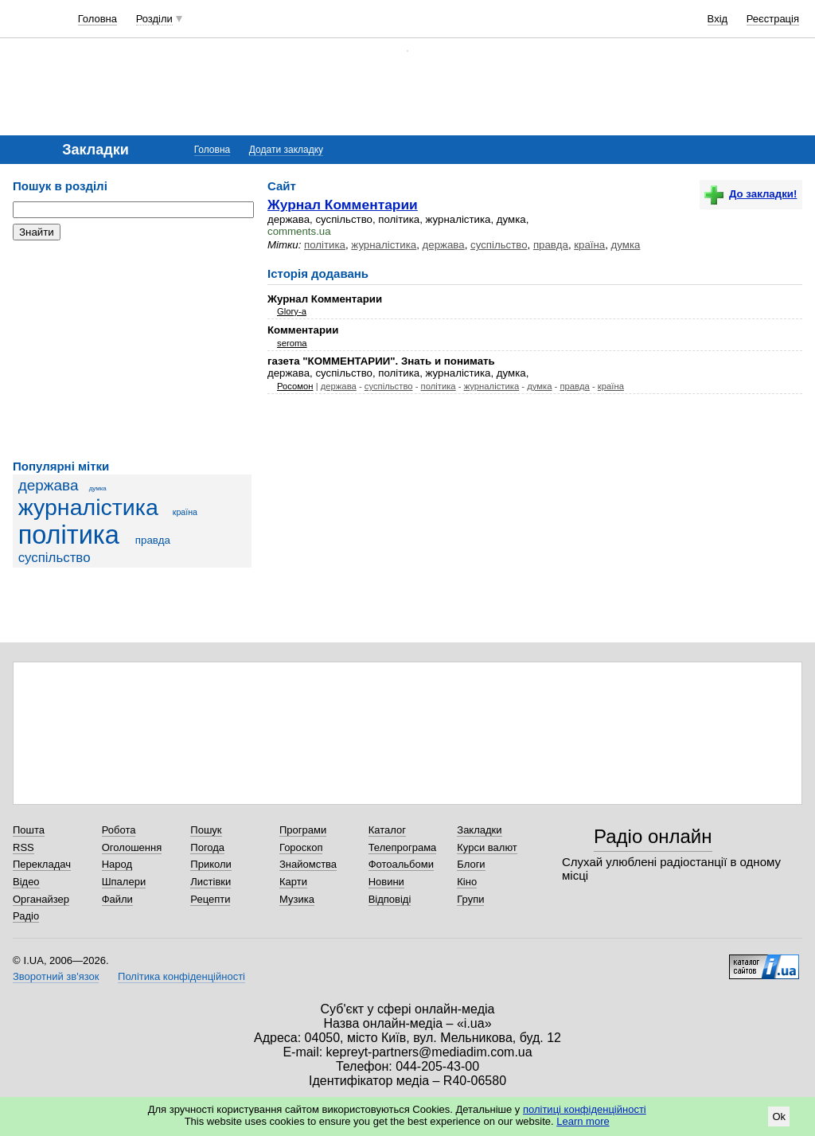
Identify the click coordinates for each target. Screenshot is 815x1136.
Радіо (26, 916)
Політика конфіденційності (181, 976)
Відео (26, 882)
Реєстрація (773, 19)
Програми (302, 830)
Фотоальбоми (401, 864)
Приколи (210, 864)
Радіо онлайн (653, 836)
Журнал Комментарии (342, 205)
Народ (117, 864)
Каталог (387, 830)
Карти (293, 882)
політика (68, 535)
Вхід (718, 19)
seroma (292, 343)
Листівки (210, 882)
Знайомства (308, 864)
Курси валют (487, 847)
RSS (23, 847)
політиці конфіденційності (584, 1109)
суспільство (54, 557)
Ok (779, 1116)
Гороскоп (300, 847)
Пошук (205, 830)
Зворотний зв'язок (56, 976)
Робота (119, 830)
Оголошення (132, 847)
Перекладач (42, 864)
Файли (117, 899)
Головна (97, 19)
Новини (386, 882)
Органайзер (41, 899)
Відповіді (390, 899)
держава (48, 485)
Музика (296, 899)
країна (185, 512)
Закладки (479, 830)
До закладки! (750, 194)
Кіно (467, 882)
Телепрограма (403, 847)
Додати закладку (286, 149)
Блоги (471, 864)
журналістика (88, 507)
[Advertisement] (132, 350)
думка (98, 488)
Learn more (582, 1121)
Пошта (29, 830)
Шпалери (124, 882)
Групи (470, 899)
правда (152, 540)
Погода (207, 847)
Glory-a (291, 311)
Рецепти (210, 899)
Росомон (295, 386)
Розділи (154, 19)
